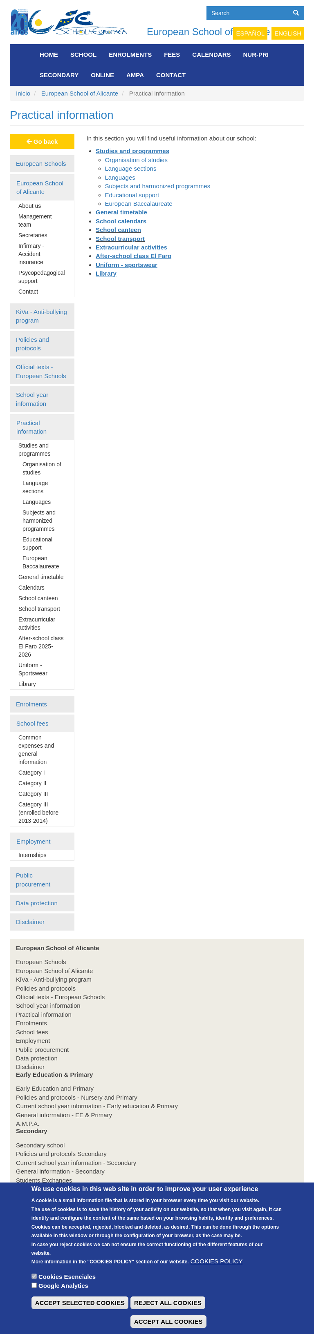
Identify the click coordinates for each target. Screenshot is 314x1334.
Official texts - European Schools (41, 371)
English (287, 33)
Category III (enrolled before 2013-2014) (38, 812)
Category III (33, 794)
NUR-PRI (256, 54)
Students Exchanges (44, 1180)
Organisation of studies (41, 468)
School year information (32, 399)
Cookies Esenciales (67, 1291)
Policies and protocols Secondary (61, 1153)
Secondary (59, 74)
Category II (32, 783)
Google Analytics (63, 1300)
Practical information (31, 427)
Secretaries (32, 235)
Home (49, 54)
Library (27, 684)
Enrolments (130, 54)
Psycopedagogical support (41, 276)
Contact (171, 74)
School (83, 54)
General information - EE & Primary (64, 1114)
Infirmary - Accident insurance (31, 254)
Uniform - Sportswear (32, 669)
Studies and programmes (34, 449)
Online (102, 74)
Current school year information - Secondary (76, 1162)
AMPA (135, 74)
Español (250, 33)
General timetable (41, 577)
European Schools (41, 163)
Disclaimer (30, 921)
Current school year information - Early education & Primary (97, 1105)
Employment (33, 841)
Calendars (211, 54)
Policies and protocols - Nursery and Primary (76, 1097)
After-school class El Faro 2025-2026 (40, 646)
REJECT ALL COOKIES (168, 1317)
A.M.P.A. (27, 1123)
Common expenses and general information (36, 749)
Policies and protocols (32, 344)
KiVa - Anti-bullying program (41, 316)
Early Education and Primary (55, 1088)
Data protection (37, 903)
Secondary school (40, 1145)
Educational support (37, 543)
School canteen (38, 598)
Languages (36, 502)
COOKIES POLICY (217, 1276)
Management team (35, 220)
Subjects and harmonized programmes (39, 520)
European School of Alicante (208, 31)
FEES (172, 54)
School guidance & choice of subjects (67, 1188)
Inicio (23, 93)
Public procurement (33, 879)
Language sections (35, 487)
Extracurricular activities (36, 623)
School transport (39, 609)
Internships (32, 855)
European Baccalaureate (40, 562)
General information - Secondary (60, 1171)
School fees (32, 723)
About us (29, 206)
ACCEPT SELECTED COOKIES (80, 1317)
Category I (31, 772)
